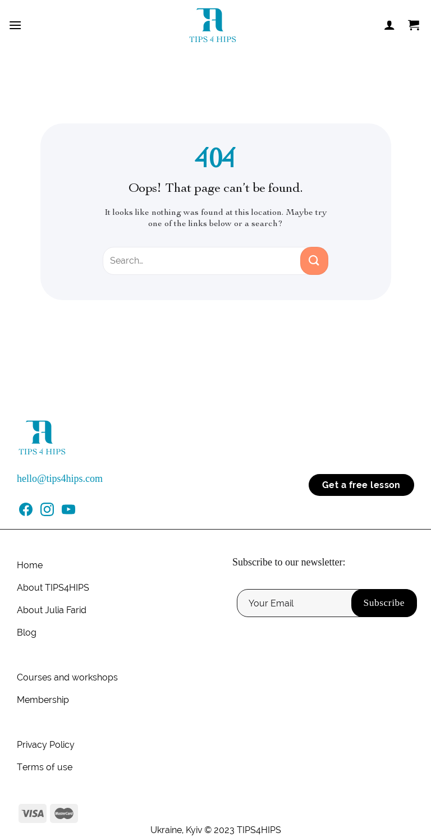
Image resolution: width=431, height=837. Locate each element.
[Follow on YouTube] (68, 513)
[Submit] (314, 261)
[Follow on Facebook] (26, 513)
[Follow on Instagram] (47, 513)
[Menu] (15, 25)
